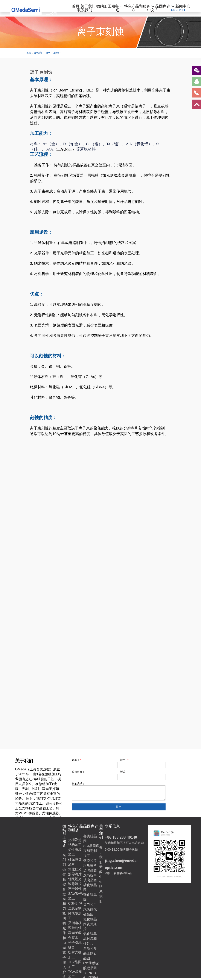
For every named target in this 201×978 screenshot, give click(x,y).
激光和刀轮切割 (64, 908)
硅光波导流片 (75, 862)
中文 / (152, 10)
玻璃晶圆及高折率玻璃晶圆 (90, 875)
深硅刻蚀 (75, 928)
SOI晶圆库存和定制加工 (91, 851)
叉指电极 (75, 923)
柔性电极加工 (75, 852)
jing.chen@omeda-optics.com (121, 864)
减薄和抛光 (64, 938)
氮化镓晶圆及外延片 (90, 924)
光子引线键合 (75, 945)
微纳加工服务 (107, 6)
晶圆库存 (162, 6)
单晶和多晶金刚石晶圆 (90, 953)
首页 (75, 6)
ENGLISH (177, 10)
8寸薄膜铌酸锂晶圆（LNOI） (91, 968)
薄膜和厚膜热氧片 (90, 863)
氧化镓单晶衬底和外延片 (90, 939)
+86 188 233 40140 (121, 837)
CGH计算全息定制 (75, 906)
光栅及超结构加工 (75, 842)
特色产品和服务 (137, 6)
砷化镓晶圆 (90, 897)
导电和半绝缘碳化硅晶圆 (90, 909)
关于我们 (87, 6)
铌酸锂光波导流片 (75, 881)
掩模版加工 (75, 915)
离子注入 (64, 960)
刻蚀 (56, 52)
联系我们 (84, 10)
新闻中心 (182, 6)
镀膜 (64, 877)
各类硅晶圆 (90, 838)
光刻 (64, 857)
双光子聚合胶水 (75, 935)
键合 (64, 886)
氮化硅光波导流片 (75, 871)
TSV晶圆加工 (74, 964)
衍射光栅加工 (75, 954)
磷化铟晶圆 (90, 887)
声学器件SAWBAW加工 (75, 893)
